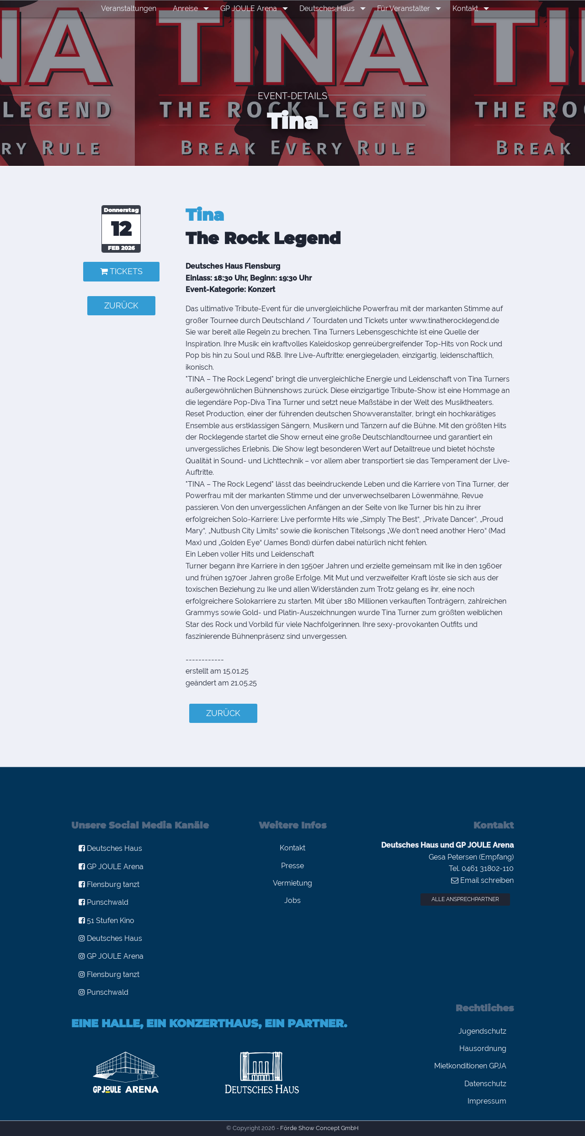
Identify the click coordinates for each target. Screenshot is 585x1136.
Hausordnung (482, 1048)
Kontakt (462, 8)
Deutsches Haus (328, 8)
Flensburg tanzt (109, 884)
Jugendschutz (482, 1031)
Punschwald (103, 902)
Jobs (292, 900)
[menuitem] (135, 8)
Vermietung (292, 883)
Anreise (191, 8)
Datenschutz (485, 1083)
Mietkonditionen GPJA (470, 1066)
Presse (292, 865)
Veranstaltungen (134, 8)
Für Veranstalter (402, 8)
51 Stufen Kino (106, 920)
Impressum (487, 1101)
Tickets (121, 271)
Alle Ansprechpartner (465, 899)
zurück (121, 305)
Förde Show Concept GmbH (319, 1128)
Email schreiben (482, 880)
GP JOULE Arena (252, 8)
